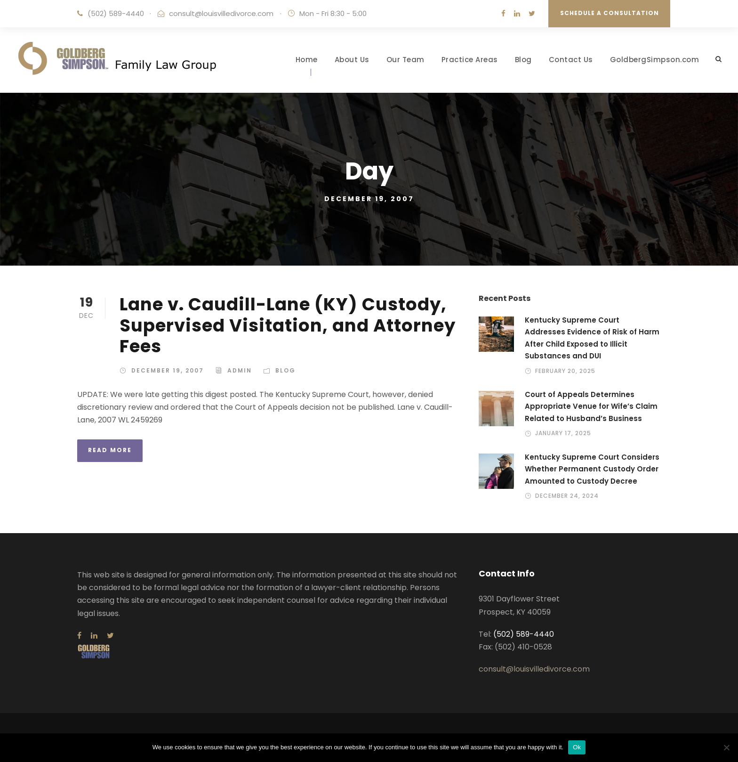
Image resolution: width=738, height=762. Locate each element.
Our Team (405, 60)
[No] (726, 747)
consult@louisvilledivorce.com (221, 13)
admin (239, 370)
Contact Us (571, 60)
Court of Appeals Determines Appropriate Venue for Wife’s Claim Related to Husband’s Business (591, 406)
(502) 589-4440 (116, 13)
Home (307, 60)
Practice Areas (469, 60)
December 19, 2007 (167, 370)
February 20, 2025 (565, 371)
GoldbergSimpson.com (654, 60)
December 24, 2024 (567, 496)
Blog (523, 60)
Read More (110, 450)
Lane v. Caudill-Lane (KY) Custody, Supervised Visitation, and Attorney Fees (288, 325)
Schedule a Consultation (609, 13)
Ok (577, 747)
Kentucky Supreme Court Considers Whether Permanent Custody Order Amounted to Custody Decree (592, 469)
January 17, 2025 (563, 433)
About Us (352, 60)
